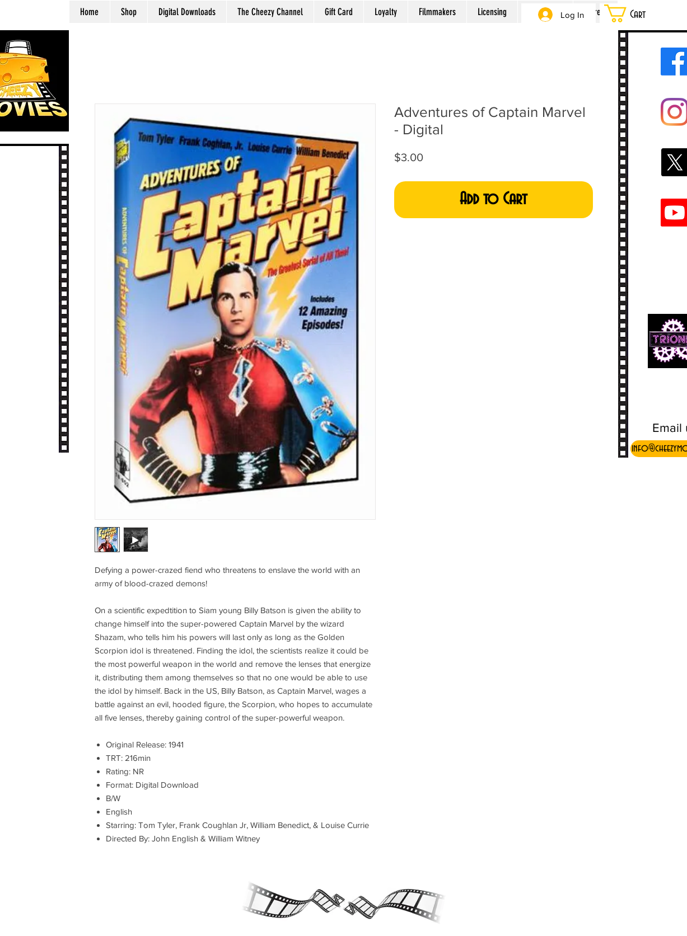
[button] (639, 13)
